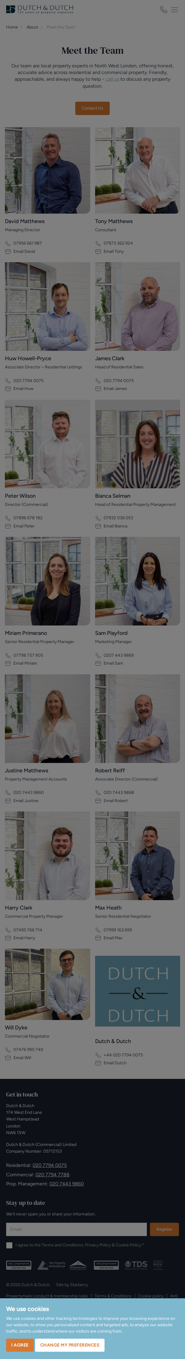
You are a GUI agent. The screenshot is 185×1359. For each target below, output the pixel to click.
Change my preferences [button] (70, 1345)
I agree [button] (20, 1345)
